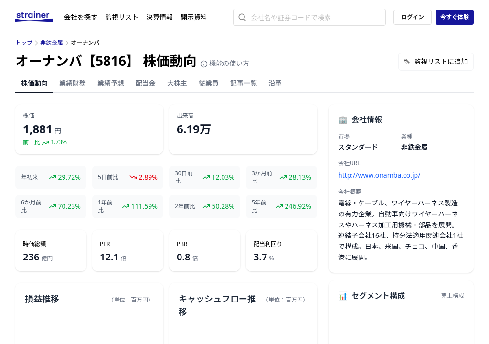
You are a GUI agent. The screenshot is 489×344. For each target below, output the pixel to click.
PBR (182, 244)
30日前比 (184, 177)
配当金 (146, 82)
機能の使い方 (225, 63)
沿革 (275, 82)
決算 (159, 17)
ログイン (412, 17)
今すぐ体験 (454, 17)
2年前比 (185, 206)
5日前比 (108, 177)
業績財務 (72, 82)
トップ (23, 43)
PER (105, 244)
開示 (194, 17)
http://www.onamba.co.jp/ (379, 175)
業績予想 (110, 82)
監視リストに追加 (436, 61)
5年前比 (259, 206)
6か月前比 (31, 206)
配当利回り (268, 244)
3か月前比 (262, 177)
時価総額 (34, 244)
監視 (121, 17)
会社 (80, 17)
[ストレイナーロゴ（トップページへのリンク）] (39, 17)
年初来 (29, 177)
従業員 (209, 82)
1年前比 (105, 206)
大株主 (177, 82)
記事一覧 (243, 82)
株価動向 (34, 82)
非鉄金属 (51, 43)
